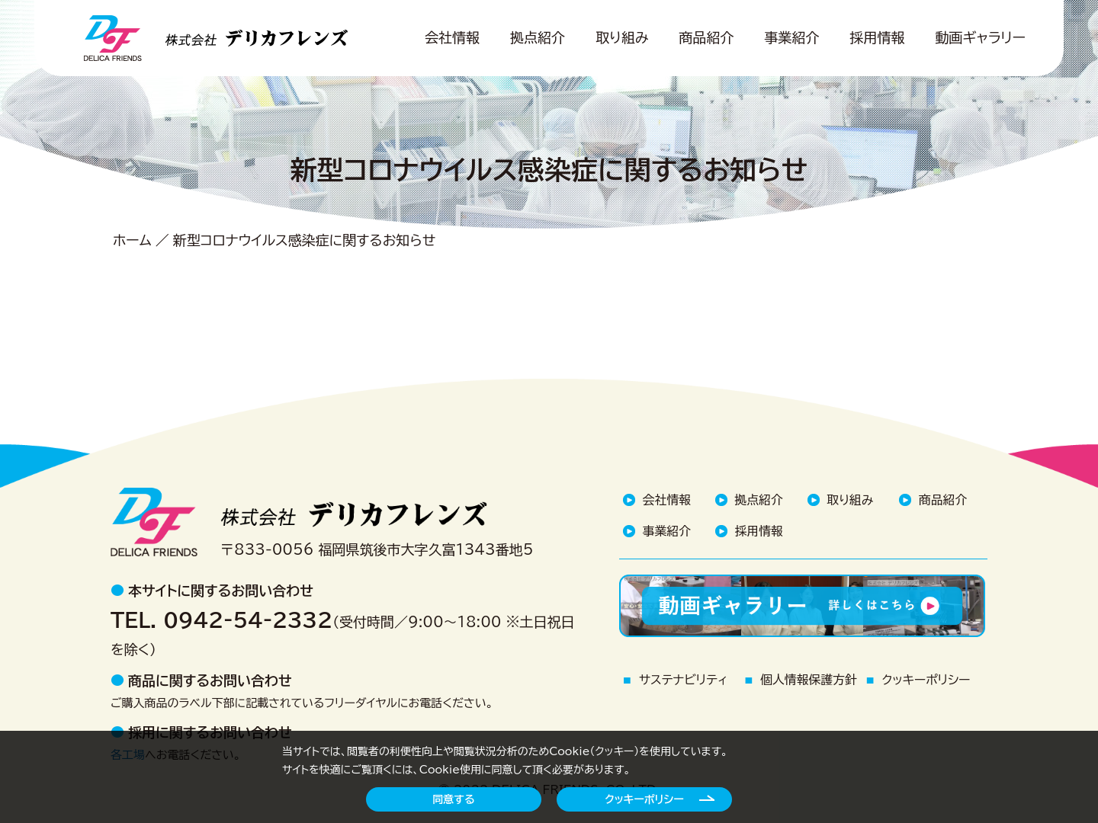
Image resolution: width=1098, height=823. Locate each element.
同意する (453, 799)
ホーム (132, 240)
